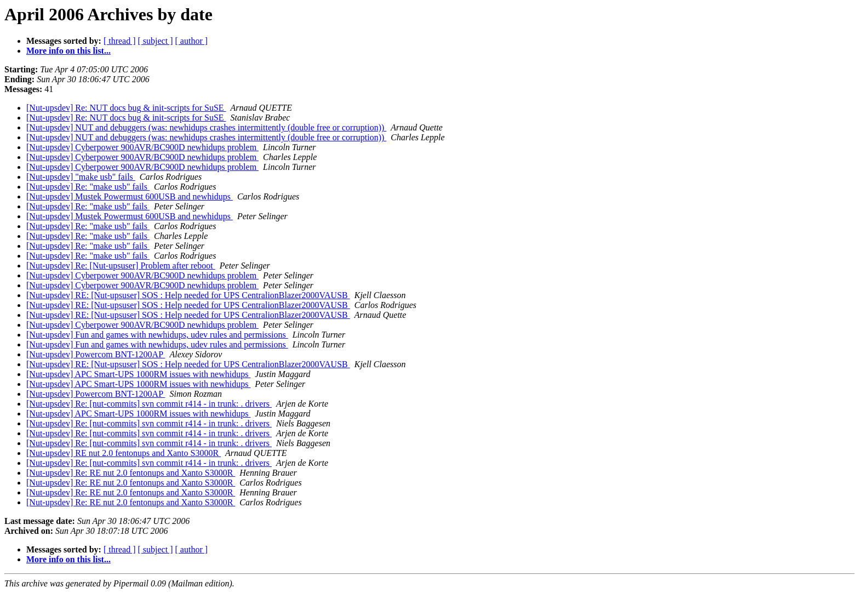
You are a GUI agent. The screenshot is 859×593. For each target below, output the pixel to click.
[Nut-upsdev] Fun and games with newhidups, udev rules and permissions (157, 334)
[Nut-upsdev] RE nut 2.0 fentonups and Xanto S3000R (123, 453)
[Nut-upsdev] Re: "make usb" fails (88, 186)
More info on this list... (68, 50)
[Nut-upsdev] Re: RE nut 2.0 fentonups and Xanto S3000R (130, 472)
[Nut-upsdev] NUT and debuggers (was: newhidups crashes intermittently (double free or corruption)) (206, 127)
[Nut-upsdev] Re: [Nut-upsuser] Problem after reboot (120, 265)
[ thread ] (120, 40)
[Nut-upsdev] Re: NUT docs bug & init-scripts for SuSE (126, 107)
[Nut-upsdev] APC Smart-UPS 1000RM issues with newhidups (138, 374)
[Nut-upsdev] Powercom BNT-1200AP (95, 354)
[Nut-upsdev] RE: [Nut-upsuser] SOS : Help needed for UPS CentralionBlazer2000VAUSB (188, 295)
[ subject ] (155, 40)
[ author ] (191, 40)
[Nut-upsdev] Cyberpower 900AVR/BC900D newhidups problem (142, 147)
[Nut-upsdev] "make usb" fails (80, 176)
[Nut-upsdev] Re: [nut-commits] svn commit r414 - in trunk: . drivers (149, 403)
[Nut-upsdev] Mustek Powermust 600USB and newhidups (129, 196)
